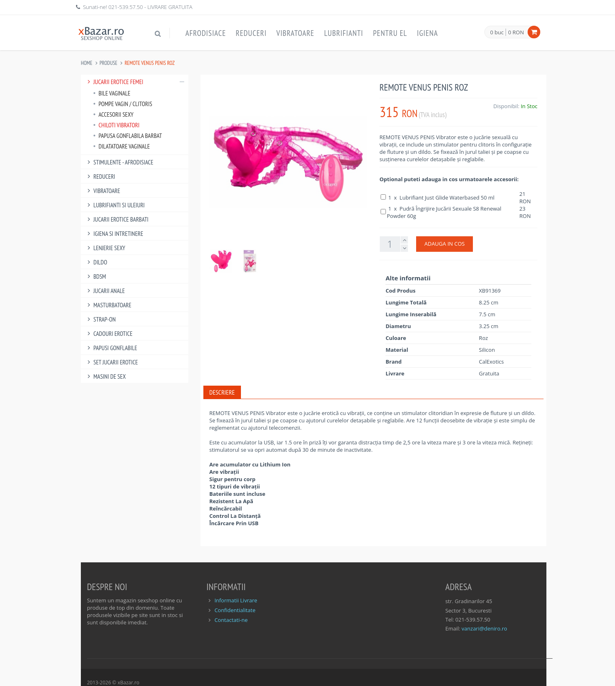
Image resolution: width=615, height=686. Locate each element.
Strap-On (100, 319)
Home (86, 63)
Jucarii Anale (105, 291)
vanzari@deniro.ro (484, 628)
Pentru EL (390, 33)
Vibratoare (295, 33)
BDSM (95, 276)
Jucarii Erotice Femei (134, 82)
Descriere (222, 392)
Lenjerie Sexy (105, 248)
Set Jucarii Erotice (111, 362)
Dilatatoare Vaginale (121, 146)
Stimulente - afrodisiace (119, 162)
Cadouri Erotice (109, 333)
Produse (109, 63)
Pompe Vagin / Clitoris (122, 104)
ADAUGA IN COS (444, 243)
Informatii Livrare (235, 600)
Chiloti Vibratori (116, 125)
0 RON (516, 32)
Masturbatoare (108, 305)
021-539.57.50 (125, 7)
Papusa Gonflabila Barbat (127, 136)
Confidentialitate (234, 610)
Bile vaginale (111, 93)
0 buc (497, 32)
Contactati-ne (230, 620)
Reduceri (251, 33)
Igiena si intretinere (114, 234)
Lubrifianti (343, 33)
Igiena (427, 33)
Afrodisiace (205, 33)
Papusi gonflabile (111, 348)
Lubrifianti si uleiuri (115, 205)
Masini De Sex (105, 376)
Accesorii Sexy (113, 114)
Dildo (96, 262)
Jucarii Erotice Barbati (117, 219)
